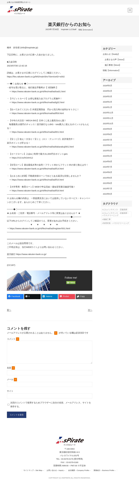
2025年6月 (107, 145)
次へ (90, 310)
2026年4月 (107, 91)
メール (12, 379)
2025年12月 (108, 113)
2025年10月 (108, 124)
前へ (9, 310)
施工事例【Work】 (113, 65)
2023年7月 (107, 189)
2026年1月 (107, 107)
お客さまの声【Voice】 (115, 59)
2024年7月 (107, 167)
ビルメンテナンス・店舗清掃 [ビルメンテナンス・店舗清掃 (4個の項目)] (115, 209)
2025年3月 (107, 151)
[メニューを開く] (130, 10)
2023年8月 (107, 183)
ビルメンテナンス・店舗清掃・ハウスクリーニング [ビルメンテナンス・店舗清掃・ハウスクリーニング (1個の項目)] (115, 214)
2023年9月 (107, 178)
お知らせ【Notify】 (111, 54)
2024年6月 (107, 172)
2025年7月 (107, 140)
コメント (13, 339)
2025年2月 (107, 156)
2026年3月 (107, 96)
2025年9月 (107, 129)
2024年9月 (107, 161)
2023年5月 (107, 194)
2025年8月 (107, 134)
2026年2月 (107, 102)
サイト (10, 391)
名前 (11, 368)
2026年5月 (107, 86)
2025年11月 (108, 118)
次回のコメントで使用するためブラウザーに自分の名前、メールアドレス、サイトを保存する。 (50, 404)
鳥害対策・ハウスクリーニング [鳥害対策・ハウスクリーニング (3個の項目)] (116, 223)
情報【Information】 (86, 30)
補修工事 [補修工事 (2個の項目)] (107, 219)
